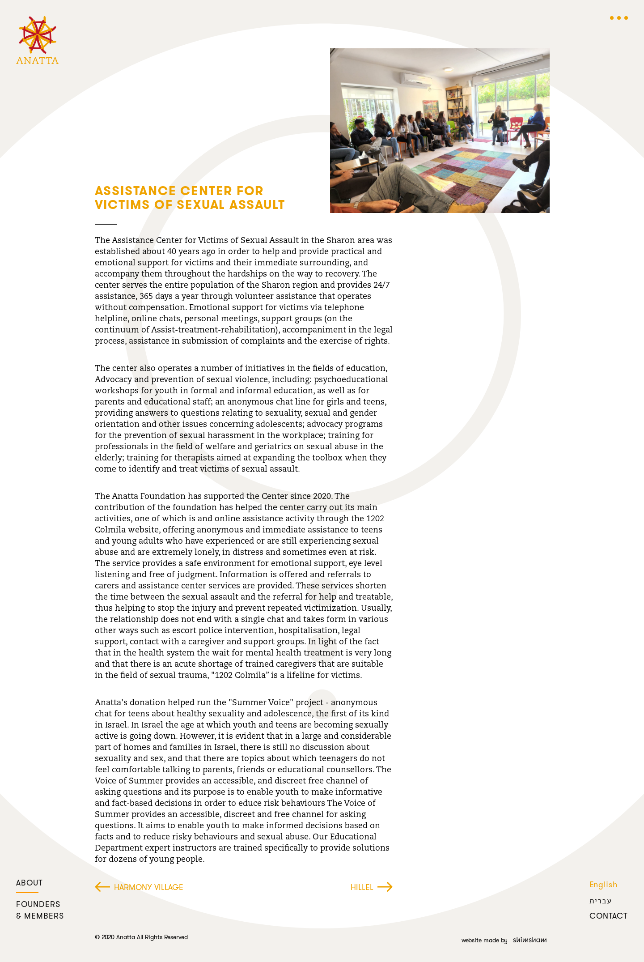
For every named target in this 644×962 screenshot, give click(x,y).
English (603, 885)
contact (608, 916)
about (29, 883)
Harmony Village (139, 887)
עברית (600, 900)
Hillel (372, 887)
